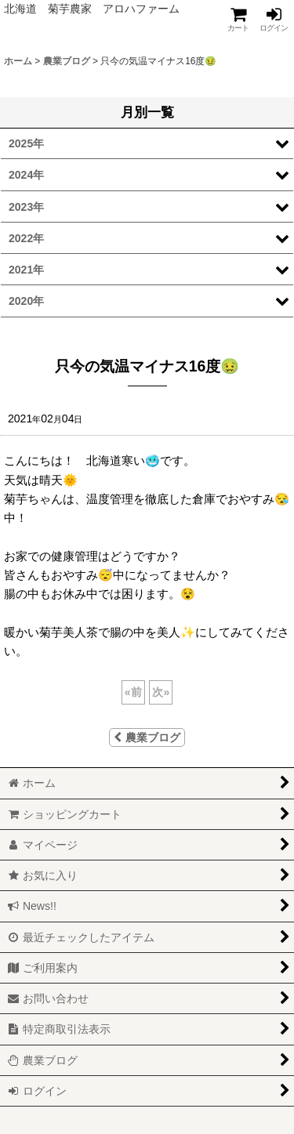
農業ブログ (147, 737)
